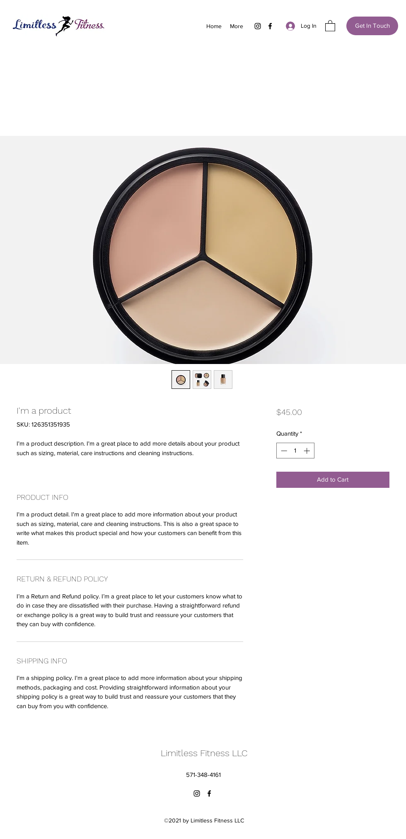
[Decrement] (283, 450)
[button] (330, 25)
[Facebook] (270, 26)
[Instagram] (258, 26)
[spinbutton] (295, 450)
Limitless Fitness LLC (204, 753)
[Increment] (307, 450)
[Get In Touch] (372, 26)
